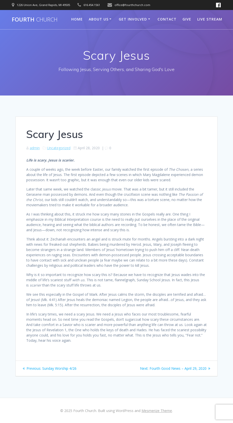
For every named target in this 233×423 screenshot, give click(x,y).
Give (186, 19)
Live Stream (209, 19)
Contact (167, 19)
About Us (98, 19)
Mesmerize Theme (157, 410)
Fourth (35, 19)
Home (77, 19)
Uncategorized (58, 148)
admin (35, 148)
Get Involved (133, 19)
